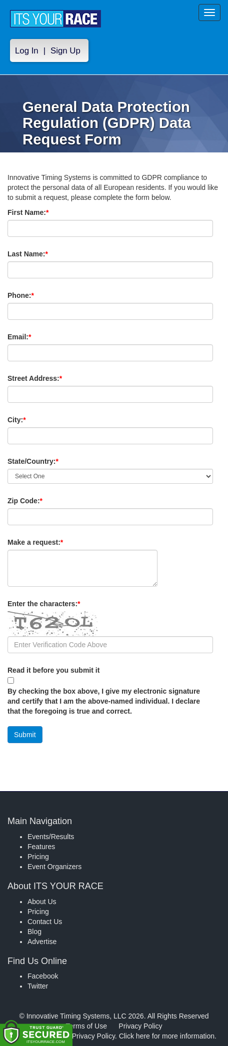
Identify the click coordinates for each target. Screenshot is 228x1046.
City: (34, 420)
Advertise (42, 942)
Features (41, 847)
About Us (42, 902)
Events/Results (51, 837)
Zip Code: (42, 501)
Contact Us (45, 922)
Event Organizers (55, 867)
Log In (26, 50)
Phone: (38, 295)
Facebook (43, 976)
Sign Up (65, 50)
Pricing (38, 857)
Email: (36, 337)
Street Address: (52, 378)
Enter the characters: (61, 604)
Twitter (38, 986)
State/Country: (50, 461)
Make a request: (35, 542)
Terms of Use (86, 1026)
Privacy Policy (140, 1026)
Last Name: (45, 254)
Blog (35, 932)
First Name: (45, 212)
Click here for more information (166, 1036)
